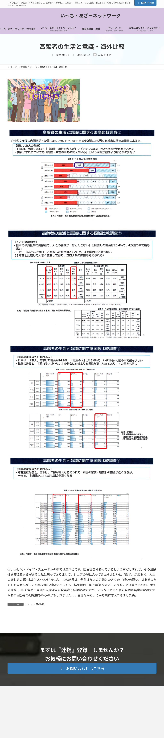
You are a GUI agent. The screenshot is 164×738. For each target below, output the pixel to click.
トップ (38, 718)
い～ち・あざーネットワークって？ (62, 718)
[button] (82, 697)
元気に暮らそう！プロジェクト (115, 718)
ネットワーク (90, 718)
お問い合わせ (145, 2)
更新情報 (40, 604)
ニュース (29, 604)
